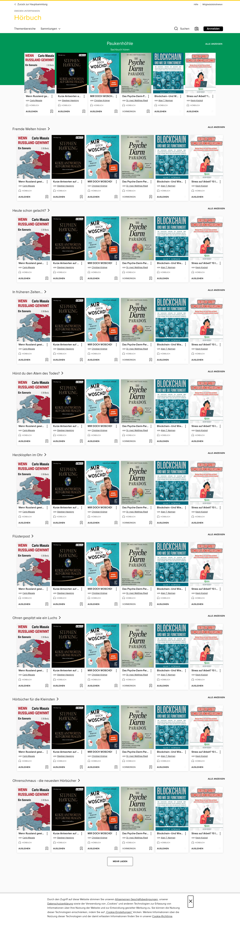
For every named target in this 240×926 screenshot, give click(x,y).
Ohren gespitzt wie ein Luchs (37, 618)
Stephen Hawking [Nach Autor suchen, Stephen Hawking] (70, 100)
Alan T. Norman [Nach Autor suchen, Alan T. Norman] (165, 100)
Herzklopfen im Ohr (29, 455)
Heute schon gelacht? (31, 211)
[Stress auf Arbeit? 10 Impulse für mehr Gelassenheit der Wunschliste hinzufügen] (212, 112)
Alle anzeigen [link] (213, 43)
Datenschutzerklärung (60, 903)
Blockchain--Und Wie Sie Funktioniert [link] (166, 96)
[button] (181, 29)
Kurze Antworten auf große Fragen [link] (70, 96)
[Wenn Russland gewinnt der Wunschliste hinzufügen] (52, 112)
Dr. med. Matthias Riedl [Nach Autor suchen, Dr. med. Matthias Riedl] (137, 100)
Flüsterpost (23, 536)
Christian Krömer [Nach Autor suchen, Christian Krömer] (102, 100)
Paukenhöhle (120, 43)
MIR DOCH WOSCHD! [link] (102, 96)
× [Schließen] (190, 901)
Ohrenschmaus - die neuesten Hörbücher (46, 781)
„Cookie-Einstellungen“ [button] (118, 912)
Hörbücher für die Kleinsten (35, 699)
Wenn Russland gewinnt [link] (38, 96)
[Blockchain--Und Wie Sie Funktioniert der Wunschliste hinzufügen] (180, 112)
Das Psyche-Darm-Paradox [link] (134, 96)
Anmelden (213, 29)
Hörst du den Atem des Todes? (38, 373)
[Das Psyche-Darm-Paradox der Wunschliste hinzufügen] (148, 112)
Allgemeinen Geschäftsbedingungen (136, 899)
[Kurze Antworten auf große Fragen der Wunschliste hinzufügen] (84, 112)
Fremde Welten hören (31, 129)
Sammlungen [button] (51, 29)
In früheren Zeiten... (29, 292)
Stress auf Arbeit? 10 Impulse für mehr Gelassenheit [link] (199, 96)
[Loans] (197, 29)
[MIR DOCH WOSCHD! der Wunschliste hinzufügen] (116, 112)
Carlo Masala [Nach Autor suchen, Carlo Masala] (36, 100)
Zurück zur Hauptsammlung (31, 4)
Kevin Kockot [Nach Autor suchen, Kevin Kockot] (197, 100)
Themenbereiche (25, 29)
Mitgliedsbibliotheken (212, 4)
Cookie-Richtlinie (162, 916)
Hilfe (196, 4)
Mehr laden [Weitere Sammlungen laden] (120, 861)
